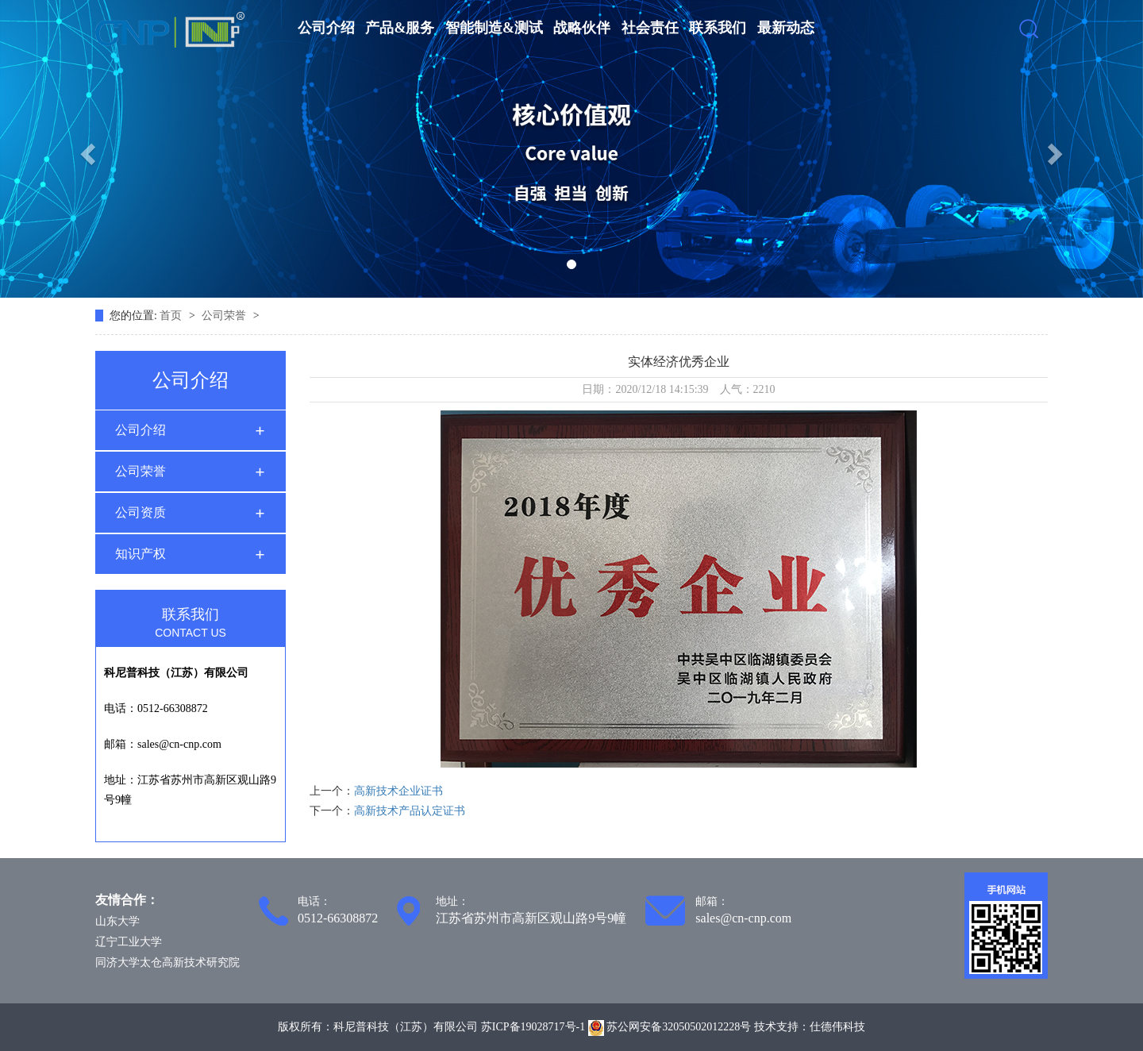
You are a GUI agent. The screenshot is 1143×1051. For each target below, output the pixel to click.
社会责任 (650, 28)
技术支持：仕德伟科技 (809, 1027)
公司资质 (140, 512)
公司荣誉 (225, 315)
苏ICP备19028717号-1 (533, 1027)
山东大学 (117, 921)
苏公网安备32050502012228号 (671, 1027)
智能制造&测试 (494, 28)
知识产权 (140, 553)
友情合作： (127, 900)
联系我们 (717, 28)
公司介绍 (326, 28)
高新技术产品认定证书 (409, 811)
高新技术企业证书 (398, 791)
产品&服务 (399, 28)
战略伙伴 (581, 28)
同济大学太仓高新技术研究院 (167, 962)
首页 (172, 315)
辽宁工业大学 (128, 942)
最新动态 (785, 28)
